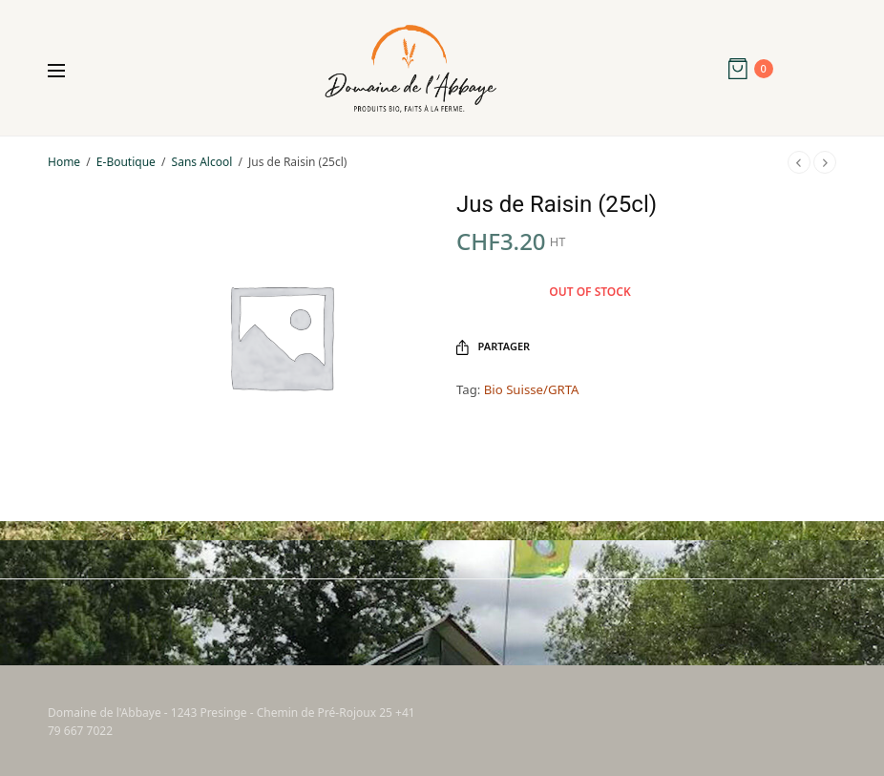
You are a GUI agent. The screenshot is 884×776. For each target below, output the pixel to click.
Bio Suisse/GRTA (531, 389)
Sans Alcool (202, 162)
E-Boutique (126, 162)
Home (64, 162)
